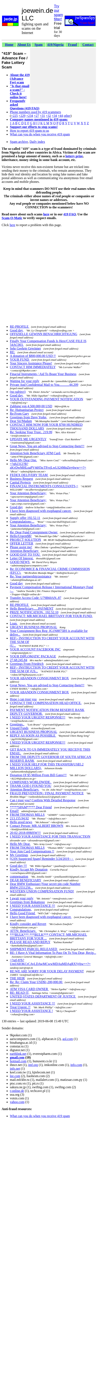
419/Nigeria (55, 44)
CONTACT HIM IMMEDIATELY (33, 367)
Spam (39, 44)
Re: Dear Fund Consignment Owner (34, 532)
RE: (12, 352)
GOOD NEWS (20, 562)
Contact (87, 44)
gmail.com (17, 1057)
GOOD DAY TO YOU (25, 554)
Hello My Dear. (20, 844)
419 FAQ (69, 214)
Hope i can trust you (23, 699)
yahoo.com (17, 1102)
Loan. (14, 623)
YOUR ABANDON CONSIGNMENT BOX (39, 678)
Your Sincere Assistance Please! (31, 363)
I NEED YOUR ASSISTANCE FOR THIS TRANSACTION (50, 836)
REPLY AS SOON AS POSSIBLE (33, 735)
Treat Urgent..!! (20, 1007)
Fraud (72, 44)
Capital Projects (20, 482)
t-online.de (17, 1091)
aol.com (67, 1039)
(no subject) (18, 391)
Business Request (21, 478)
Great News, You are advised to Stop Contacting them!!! (47, 446)
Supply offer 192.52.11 (25, 518)
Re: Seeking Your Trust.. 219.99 (31, 432)
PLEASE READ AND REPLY (30, 942)
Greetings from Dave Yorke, (28, 417)
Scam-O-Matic (12, 218)
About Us (23, 44)
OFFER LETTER (21, 543)
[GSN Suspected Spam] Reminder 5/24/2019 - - (42, 858)
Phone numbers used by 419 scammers (35, 112)
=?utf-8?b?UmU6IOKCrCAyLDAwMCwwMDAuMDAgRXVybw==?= (50, 962)
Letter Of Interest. (22, 558)
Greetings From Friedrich (27, 664)
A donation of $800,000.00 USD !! (33, 356)
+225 (14, 115)
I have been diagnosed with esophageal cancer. (40, 511)
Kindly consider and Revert (28, 924)
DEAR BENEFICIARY (25, 880)
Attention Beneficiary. (24, 789)
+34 (54, 115)
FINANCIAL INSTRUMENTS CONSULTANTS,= (44, 486)
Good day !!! (18, 866)
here (46, 214)
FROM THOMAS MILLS (27, 814)
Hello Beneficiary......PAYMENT (31, 608)
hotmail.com (18, 1061)
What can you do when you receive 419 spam (40, 134)
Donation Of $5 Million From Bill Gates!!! (38, 775)
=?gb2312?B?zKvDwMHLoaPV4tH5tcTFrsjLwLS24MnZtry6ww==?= (48, 465)
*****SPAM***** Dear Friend (31, 807)
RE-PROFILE (19, 326)
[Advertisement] (63, 75)
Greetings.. (17, 724)
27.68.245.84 (18, 660)
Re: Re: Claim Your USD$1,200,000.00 (36, 982)
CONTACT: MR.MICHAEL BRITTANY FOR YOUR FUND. (51, 616)
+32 (48, 115)
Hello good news (21, 822)
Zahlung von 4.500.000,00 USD (31, 406)
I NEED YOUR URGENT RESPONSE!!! (37, 717)
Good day (16, 507)
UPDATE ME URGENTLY (28, 439)
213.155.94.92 (19, 818)
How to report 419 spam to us (29, 130)
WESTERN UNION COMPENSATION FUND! (42, 891)
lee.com (15, 1076)
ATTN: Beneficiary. (23, 931)
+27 (36, 115)
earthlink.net (18, 1053)
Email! (14, 811)
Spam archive (19, 141)
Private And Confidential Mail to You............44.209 (44, 384)
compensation (19, 876)
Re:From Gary (19, 413)
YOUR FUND (20, 359)
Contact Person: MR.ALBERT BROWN (36, 826)
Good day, (16, 330)
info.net (15, 1068)
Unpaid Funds (19, 728)
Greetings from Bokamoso (27, 902)
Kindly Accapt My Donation (29, 869)
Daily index (37, 141)
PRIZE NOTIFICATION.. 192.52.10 (34, 612)
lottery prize (74, 156)
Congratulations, (21, 909)
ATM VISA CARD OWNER (29, 989)
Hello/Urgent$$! (21, 536)
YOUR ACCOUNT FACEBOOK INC (35, 649)
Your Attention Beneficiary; (28, 493)
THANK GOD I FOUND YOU (30, 786)
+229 (22, 115)
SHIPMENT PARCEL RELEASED (34, 949)
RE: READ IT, (19, 992)
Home (9, 44)
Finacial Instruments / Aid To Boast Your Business (43, 374)
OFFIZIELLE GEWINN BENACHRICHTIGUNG (43, 334)
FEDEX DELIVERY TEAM (29, 475)
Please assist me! (21, 547)
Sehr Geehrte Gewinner (25, 348)
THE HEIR (17, 978)
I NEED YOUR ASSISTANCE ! (31, 1011)
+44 (60, 115)
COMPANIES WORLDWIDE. (31, 782)
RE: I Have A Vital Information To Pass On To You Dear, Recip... (53, 952)
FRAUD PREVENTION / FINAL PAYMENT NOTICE (47, 793)
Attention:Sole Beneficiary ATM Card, (35, 453)
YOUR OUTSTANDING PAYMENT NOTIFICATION (46, 399)
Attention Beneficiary (24, 551)
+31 (42, 115)
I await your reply (21, 898)
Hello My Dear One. (23, 460)
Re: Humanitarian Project (27, 410)
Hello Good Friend (23, 913)
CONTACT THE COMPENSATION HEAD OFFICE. (46, 703)
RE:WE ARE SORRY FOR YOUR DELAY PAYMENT (47, 971)
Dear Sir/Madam (21, 421)
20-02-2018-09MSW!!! (25, 833)
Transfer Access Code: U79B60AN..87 (35, 598)
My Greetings (19, 855)
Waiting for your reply (24, 381)
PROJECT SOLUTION (25, 539)
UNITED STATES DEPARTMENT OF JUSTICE (43, 996)
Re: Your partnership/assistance (30, 576)
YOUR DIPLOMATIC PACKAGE (33, 656)
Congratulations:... (22, 521)
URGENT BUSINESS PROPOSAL (33, 627)
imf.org (33, 1065)
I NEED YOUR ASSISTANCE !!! (32, 905)
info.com (76, 1065)
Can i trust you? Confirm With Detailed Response (43, 800)
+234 (29, 115)
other (67, 115)
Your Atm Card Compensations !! (32, 851)
